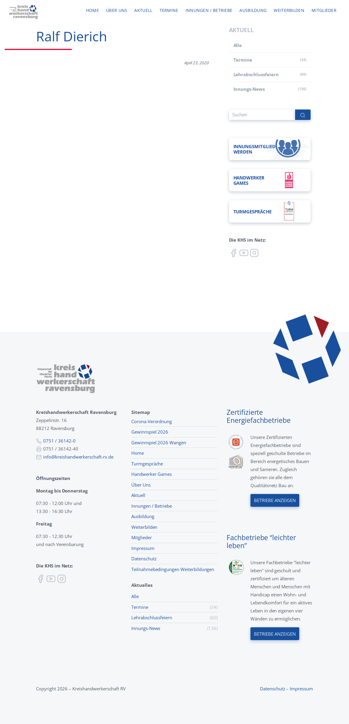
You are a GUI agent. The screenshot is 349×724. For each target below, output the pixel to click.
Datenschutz (144, 559)
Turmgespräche (147, 464)
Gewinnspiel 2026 (149, 432)
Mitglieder (324, 10)
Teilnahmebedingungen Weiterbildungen (172, 569)
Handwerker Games (151, 474)
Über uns (116, 10)
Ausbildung (253, 10)
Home (92, 10)
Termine (169, 10)
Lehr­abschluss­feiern (256, 74)
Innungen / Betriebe (209, 10)
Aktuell (143, 10)
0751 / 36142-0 (59, 441)
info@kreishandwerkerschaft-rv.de (78, 457)
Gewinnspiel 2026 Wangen (158, 442)
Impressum (143, 548)
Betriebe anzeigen (275, 500)
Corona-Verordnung (151, 421)
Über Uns (141, 485)
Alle (237, 45)
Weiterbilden (289, 10)
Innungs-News (249, 89)
